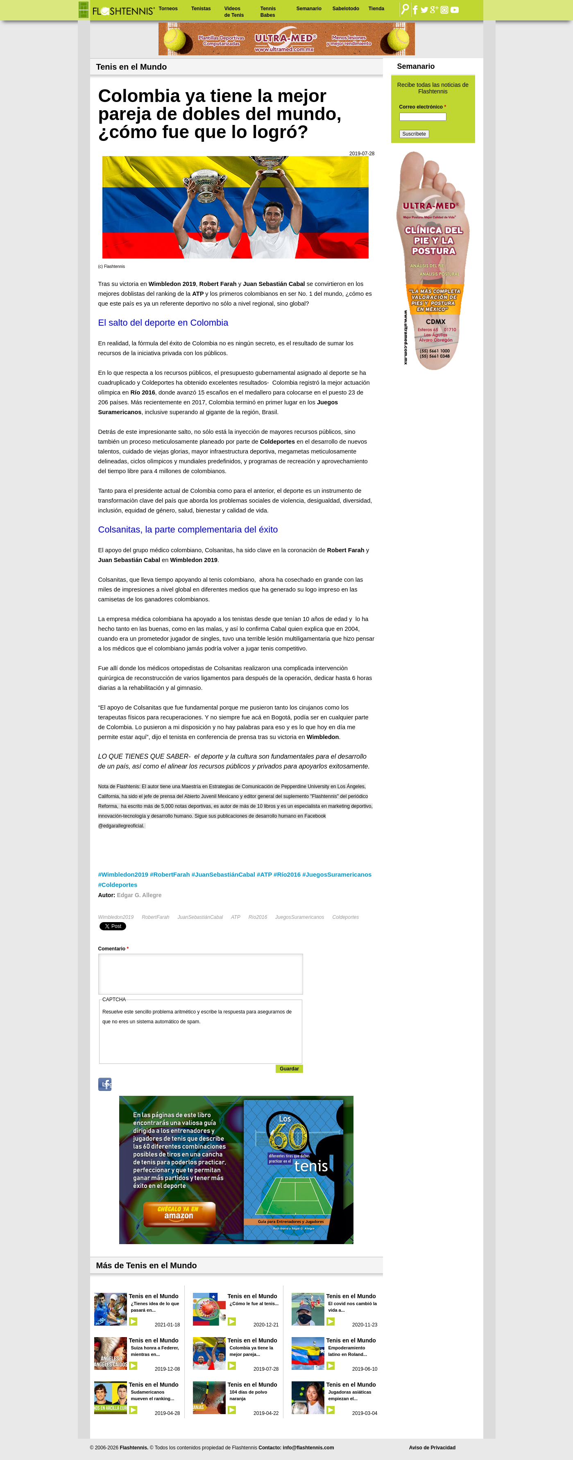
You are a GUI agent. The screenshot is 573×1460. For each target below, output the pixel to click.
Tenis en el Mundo (154, 1296)
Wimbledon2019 (116, 917)
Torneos (168, 8)
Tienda (376, 8)
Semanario (309, 8)
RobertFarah (155, 917)
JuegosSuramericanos (299, 917)
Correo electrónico (422, 107)
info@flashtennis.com (308, 1448)
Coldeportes (345, 917)
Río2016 (258, 917)
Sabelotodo (346, 8)
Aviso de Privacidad (432, 1448)
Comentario (113, 949)
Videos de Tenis (234, 12)
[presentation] (164, 1043)
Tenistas (201, 8)
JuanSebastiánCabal (200, 917)
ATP (235, 917)
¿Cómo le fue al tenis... (254, 1303)
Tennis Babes (268, 12)
